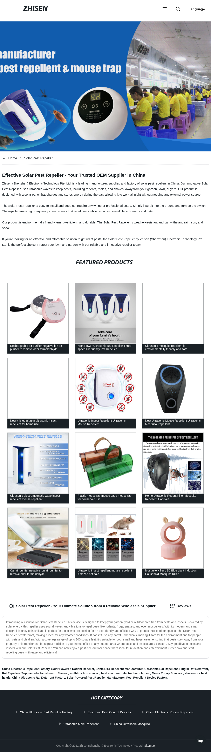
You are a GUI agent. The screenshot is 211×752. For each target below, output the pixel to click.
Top (200, 741)
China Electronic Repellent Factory (26, 669)
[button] (164, 9)
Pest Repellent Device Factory (146, 677)
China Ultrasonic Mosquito (134, 723)
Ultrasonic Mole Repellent (82, 723)
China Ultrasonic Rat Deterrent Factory (38, 677)
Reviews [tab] (180, 606)
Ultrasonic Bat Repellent (161, 669)
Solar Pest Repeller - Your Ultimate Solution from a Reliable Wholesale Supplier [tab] (82, 606)
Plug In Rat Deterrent (193, 669)
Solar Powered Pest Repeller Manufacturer (96, 677)
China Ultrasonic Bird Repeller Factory (48, 712)
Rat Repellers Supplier (17, 673)
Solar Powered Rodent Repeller (72, 669)
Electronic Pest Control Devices (111, 712)
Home (12, 158)
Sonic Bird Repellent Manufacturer (119, 669)
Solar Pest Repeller (38, 158)
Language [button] (197, 9)
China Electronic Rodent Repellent (171, 712)
